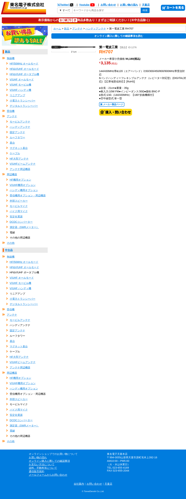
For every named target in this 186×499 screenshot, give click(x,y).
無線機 (10, 58)
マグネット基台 (19, 148)
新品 (7, 51)
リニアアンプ (17, 95)
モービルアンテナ (20, 121)
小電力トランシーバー (22, 100)
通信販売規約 (36, 471)
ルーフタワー (17, 137)
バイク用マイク (19, 211)
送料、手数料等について (43, 467)
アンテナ (12, 116)
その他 (10, 242)
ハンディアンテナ (20, 126)
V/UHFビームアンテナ (23, 163)
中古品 (9, 250)
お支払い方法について (41, 464)
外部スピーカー (19, 200)
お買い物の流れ (129, 4)
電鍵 (12, 430)
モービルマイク (19, 206)
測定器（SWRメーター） (24, 227)
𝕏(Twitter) (66, 4)
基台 (12, 142)
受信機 (10, 111)
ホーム (57, 28)
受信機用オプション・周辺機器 (28, 195)
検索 (145, 10)
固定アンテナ (17, 132)
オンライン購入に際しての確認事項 (49, 460)
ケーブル (15, 153)
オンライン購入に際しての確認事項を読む (118, 35)
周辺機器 (12, 174)
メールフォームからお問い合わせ (48, 474)
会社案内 (79, 483)
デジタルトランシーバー (24, 105)
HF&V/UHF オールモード (24, 68)
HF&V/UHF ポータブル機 (24, 74)
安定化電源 (16, 216)
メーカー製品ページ (113, 104)
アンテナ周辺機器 (20, 169)
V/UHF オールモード (22, 79)
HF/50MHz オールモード (24, 63)
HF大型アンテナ (19, 158)
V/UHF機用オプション (23, 185)
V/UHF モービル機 (20, 84)
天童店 (146, 4)
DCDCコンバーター (21, 221)
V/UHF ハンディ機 (20, 89)
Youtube (88, 4)
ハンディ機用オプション (24, 190)
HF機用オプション (20, 179)
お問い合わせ (108, 4)
